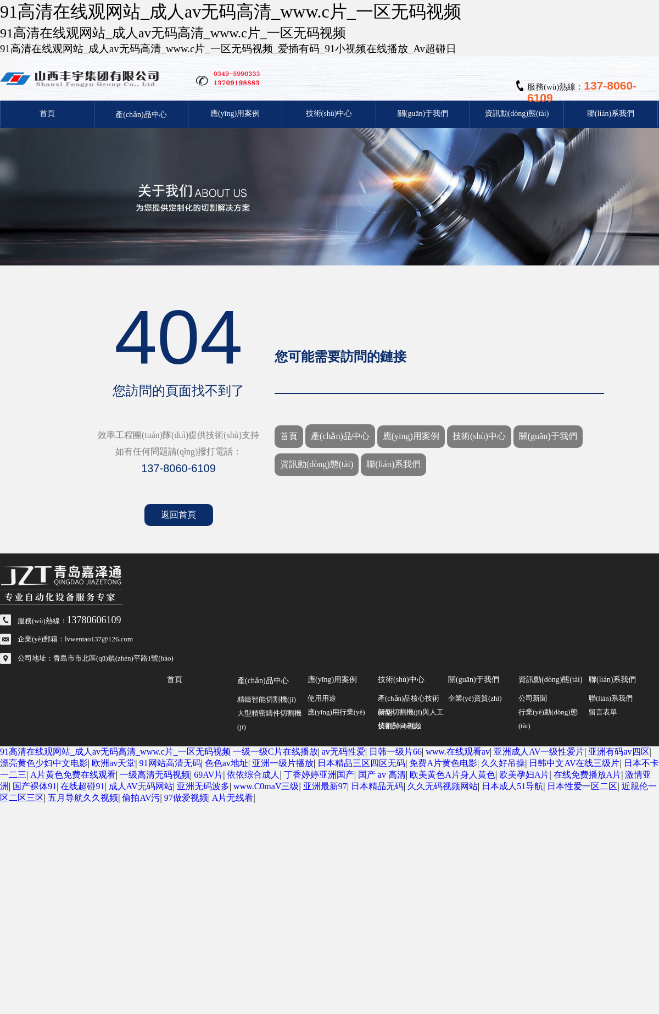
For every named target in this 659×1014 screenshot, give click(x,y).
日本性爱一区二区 (582, 786)
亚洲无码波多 (203, 786)
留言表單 (603, 712)
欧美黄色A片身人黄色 (452, 774)
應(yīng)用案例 (235, 113)
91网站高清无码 (170, 763)
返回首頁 (178, 514)
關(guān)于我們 (423, 113)
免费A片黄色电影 (443, 763)
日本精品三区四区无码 (361, 763)
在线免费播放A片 (588, 774)
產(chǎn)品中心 (141, 114)
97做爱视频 (186, 797)
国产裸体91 (35, 786)
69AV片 (208, 774)
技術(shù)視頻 (399, 726)
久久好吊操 (503, 763)
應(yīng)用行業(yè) (336, 712)
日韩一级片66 (395, 751)
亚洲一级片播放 (283, 763)
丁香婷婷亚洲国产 (319, 774)
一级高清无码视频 (155, 774)
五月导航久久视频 (83, 797)
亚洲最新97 (325, 786)
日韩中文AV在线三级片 (574, 763)
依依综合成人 (253, 774)
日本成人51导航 (512, 786)
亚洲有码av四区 (618, 751)
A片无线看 (233, 797)
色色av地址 (226, 763)
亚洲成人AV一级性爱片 (539, 751)
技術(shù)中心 (329, 113)
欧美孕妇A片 (524, 774)
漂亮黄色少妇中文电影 (44, 763)
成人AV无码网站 (141, 786)
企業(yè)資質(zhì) (474, 698)
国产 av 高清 (382, 774)
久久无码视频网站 (442, 786)
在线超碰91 (82, 786)
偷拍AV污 (141, 797)
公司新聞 (532, 698)
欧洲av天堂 (113, 763)
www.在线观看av (458, 751)
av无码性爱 (343, 751)
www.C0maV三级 (266, 786)
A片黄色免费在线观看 (73, 774)
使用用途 (322, 698)
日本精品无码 (377, 786)
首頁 (47, 113)
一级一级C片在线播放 (275, 751)
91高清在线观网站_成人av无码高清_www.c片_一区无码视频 (115, 751)
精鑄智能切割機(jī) (266, 699)
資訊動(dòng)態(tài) (517, 113)
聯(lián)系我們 (610, 113)
